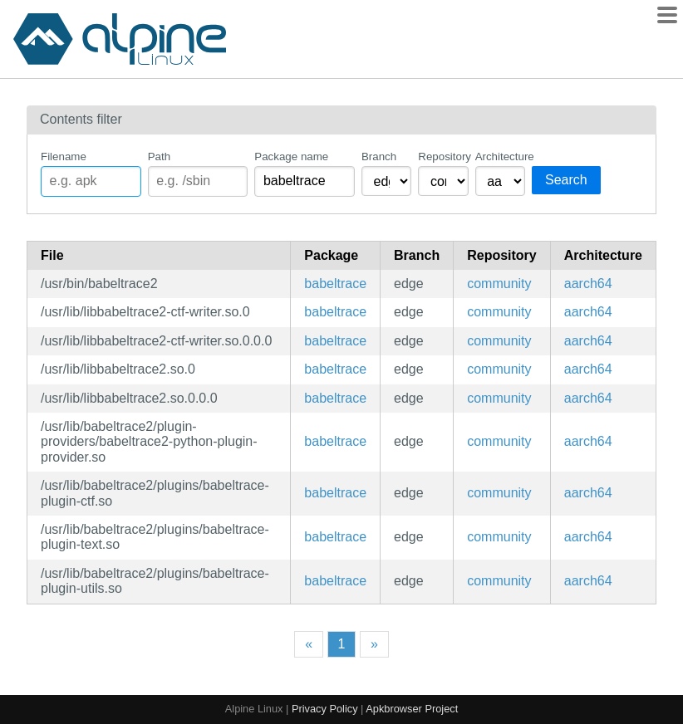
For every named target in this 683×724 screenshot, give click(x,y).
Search (566, 180)
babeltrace (335, 283)
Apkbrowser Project (412, 708)
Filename (63, 156)
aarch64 (588, 283)
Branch (378, 156)
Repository (443, 156)
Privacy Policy (325, 708)
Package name (291, 156)
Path (159, 156)
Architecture (500, 156)
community (499, 283)
